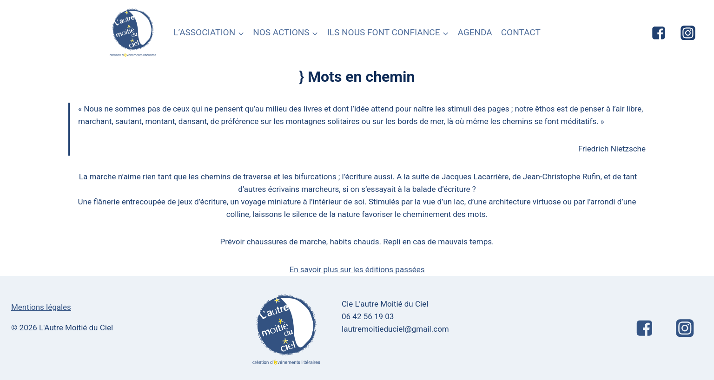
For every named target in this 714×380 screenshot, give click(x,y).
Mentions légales (41, 307)
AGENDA (474, 32)
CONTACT (521, 32)
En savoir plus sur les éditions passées (356, 269)
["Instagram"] (688, 33)
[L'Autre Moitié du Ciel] (133, 33)
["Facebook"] (659, 33)
